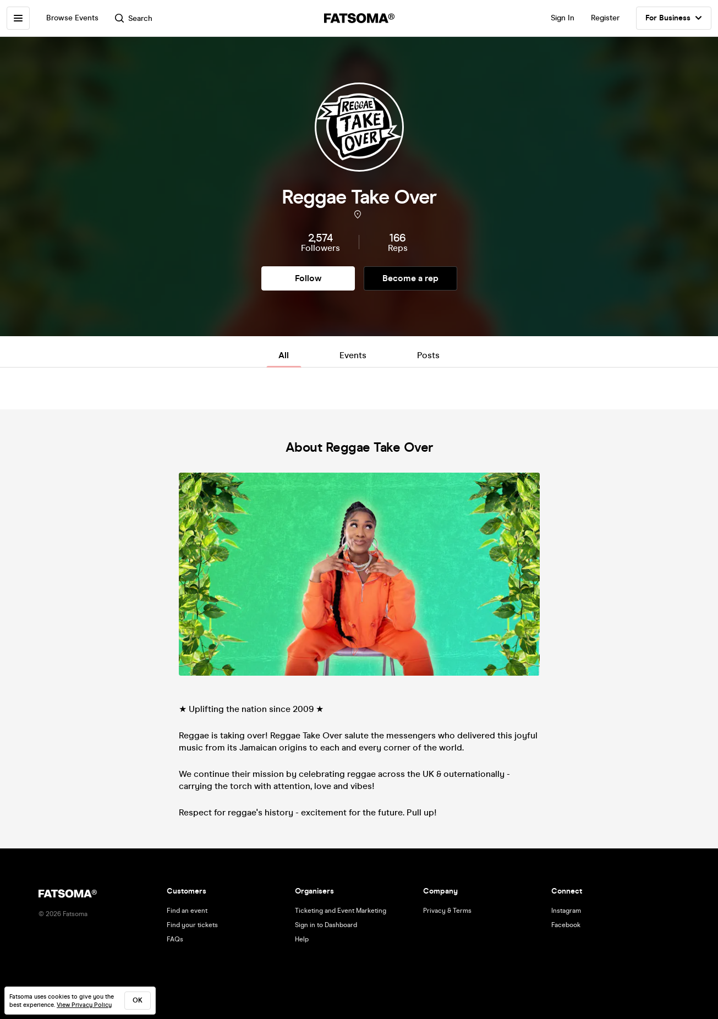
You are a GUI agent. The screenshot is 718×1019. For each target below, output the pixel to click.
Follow (308, 278)
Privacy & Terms (447, 910)
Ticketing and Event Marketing (340, 910)
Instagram (566, 910)
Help (302, 939)
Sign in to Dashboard (326, 925)
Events (352, 355)
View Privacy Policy (84, 1005)
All (283, 355)
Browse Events (72, 18)
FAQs (175, 939)
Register (605, 18)
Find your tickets (192, 925)
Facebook (565, 925)
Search (133, 18)
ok (137, 1000)
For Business (673, 18)
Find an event (187, 910)
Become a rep (410, 278)
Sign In (562, 18)
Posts (428, 355)
